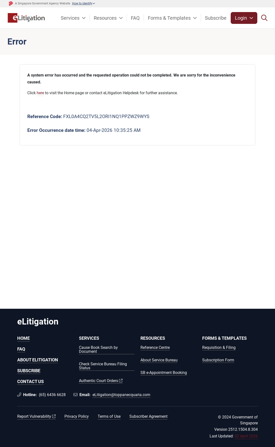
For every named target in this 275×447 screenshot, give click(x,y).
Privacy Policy (76, 416)
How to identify (82, 3)
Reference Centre (155, 348)
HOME (23, 338)
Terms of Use (109, 416)
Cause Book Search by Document (98, 350)
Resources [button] (106, 18)
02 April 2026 (246, 436)
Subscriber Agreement (148, 416)
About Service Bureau (159, 360)
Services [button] (71, 18)
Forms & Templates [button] (170, 18)
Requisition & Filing (219, 348)
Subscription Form (218, 360)
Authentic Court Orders (100, 381)
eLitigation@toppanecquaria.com (121, 394)
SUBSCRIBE (28, 370)
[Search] (264, 18)
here (40, 93)
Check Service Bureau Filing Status (103, 366)
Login (241, 18)
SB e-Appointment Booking (163, 373)
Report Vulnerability (36, 416)
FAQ (135, 18)
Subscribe (216, 18)
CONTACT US (30, 381)
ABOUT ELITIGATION (37, 359)
